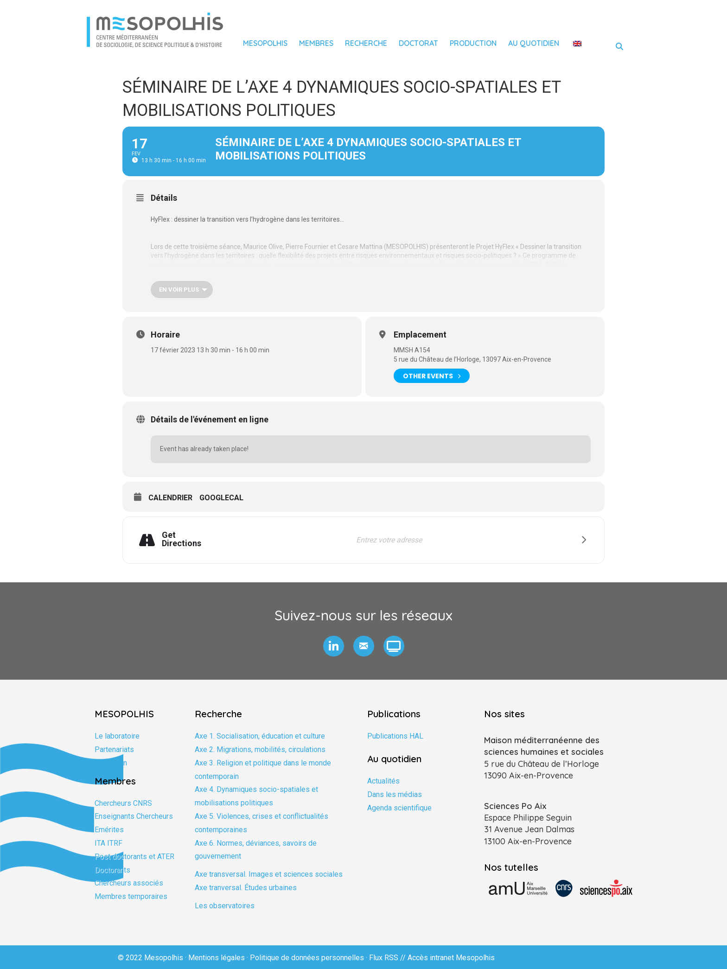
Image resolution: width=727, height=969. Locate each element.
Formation (111, 763)
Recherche (366, 43)
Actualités (383, 781)
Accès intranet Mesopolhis (451, 957)
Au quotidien (533, 43)
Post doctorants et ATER (134, 856)
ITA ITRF (108, 843)
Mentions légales (216, 957)
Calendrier (170, 497)
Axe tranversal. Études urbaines (246, 887)
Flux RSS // (388, 957)
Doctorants (112, 870)
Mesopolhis (265, 43)
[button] (333, 646)
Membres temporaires (131, 896)
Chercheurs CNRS (123, 803)
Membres (316, 43)
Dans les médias (394, 794)
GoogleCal (221, 497)
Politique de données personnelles (307, 957)
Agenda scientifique (399, 807)
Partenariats (114, 749)
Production (473, 43)
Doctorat (418, 43)
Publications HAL (395, 736)
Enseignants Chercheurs (134, 816)
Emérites (109, 829)
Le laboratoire (117, 736)
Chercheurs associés (129, 883)
